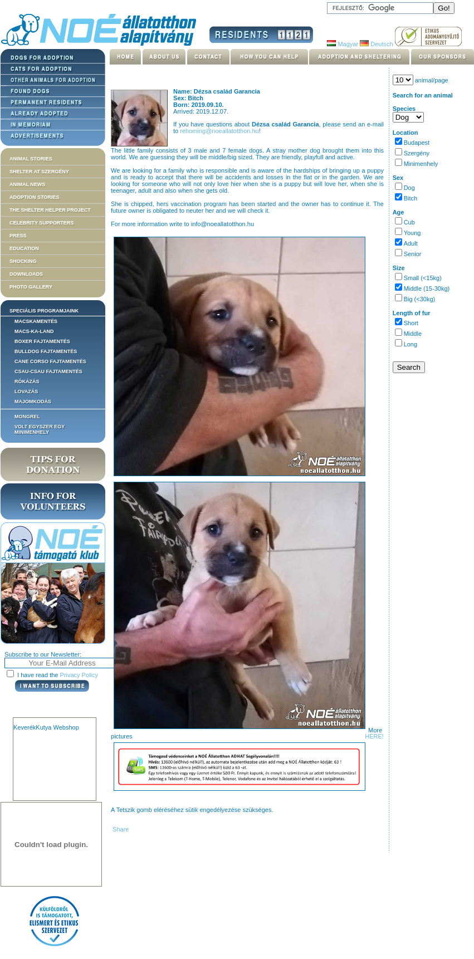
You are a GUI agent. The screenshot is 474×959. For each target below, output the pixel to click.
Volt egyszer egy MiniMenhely (39, 429)
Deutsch (376, 44)
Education (24, 248)
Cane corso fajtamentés (50, 361)
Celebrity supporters (41, 223)
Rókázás (27, 381)
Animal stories (30, 159)
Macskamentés (35, 321)
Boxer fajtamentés (42, 341)
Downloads (26, 274)
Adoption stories (34, 197)
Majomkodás (32, 401)
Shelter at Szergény (39, 171)
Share (120, 829)
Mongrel (27, 416)
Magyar (342, 44)
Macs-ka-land (34, 331)
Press (18, 235)
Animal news (27, 184)
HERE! (374, 736)
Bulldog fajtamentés (45, 351)
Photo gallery (30, 287)
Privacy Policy (79, 675)
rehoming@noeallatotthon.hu (219, 131)
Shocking (23, 261)
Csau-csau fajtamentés (48, 371)
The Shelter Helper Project (50, 210)
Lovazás (26, 391)
